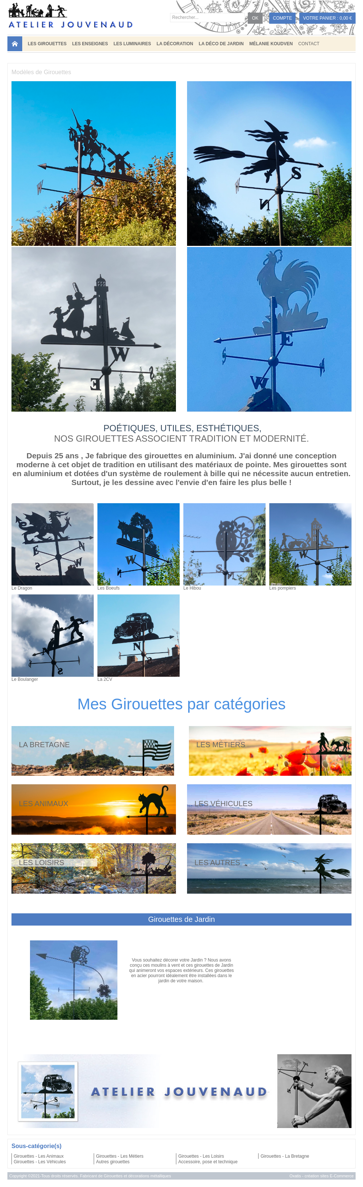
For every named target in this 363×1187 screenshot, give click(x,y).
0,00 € (346, 18)
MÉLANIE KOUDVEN (271, 43)
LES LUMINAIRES (132, 43)
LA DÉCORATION (175, 43)
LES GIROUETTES (47, 43)
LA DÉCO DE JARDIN (221, 43)
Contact (308, 43)
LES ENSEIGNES (90, 43)
